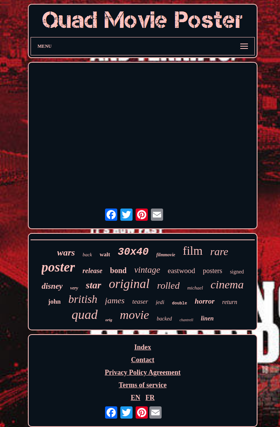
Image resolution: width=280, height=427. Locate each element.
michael (195, 288)
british (82, 299)
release (92, 271)
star (93, 285)
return (229, 302)
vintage (147, 270)
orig (108, 319)
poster (58, 267)
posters (212, 271)
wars (66, 252)
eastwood (181, 271)
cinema (227, 284)
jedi (160, 302)
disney (52, 286)
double (179, 303)
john (54, 301)
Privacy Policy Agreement (143, 372)
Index (142, 347)
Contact (142, 360)
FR (150, 397)
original (129, 284)
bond (118, 270)
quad (85, 314)
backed (164, 319)
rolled (168, 285)
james (115, 300)
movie (134, 315)
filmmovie (165, 254)
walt (105, 254)
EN (135, 397)
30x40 (133, 252)
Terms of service (143, 385)
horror (205, 301)
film (193, 250)
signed (237, 272)
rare (219, 251)
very (74, 288)
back (87, 254)
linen (207, 318)
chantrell (186, 320)
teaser (140, 301)
